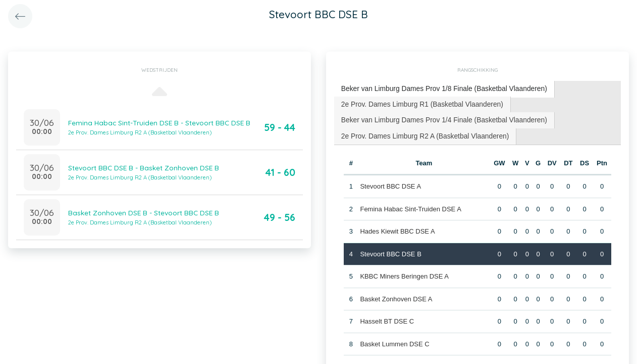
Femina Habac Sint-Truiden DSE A (409, 205)
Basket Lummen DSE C (394, 340)
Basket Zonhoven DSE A (395, 295)
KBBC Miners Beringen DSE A (403, 272)
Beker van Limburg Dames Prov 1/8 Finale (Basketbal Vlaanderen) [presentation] (438, 88)
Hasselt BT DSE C (386, 317)
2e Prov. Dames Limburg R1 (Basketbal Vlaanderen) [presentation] (417, 102)
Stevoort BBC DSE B (389, 250)
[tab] (438, 89)
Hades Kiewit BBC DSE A (396, 227)
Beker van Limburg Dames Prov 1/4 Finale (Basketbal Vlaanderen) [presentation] (438, 117)
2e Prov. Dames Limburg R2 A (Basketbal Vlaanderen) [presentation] (420, 132)
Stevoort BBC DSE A (389, 182)
